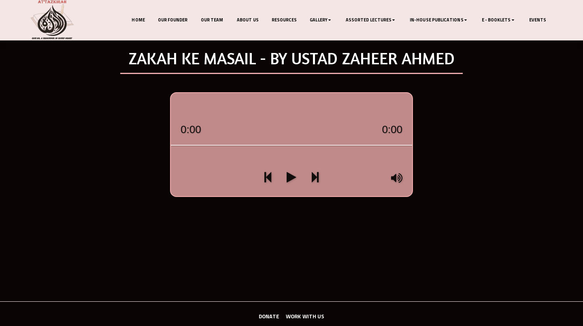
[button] (321, 20)
